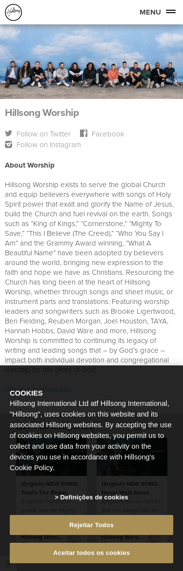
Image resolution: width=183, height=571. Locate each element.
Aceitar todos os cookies (91, 552)
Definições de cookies (94, 497)
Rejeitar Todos (91, 525)
